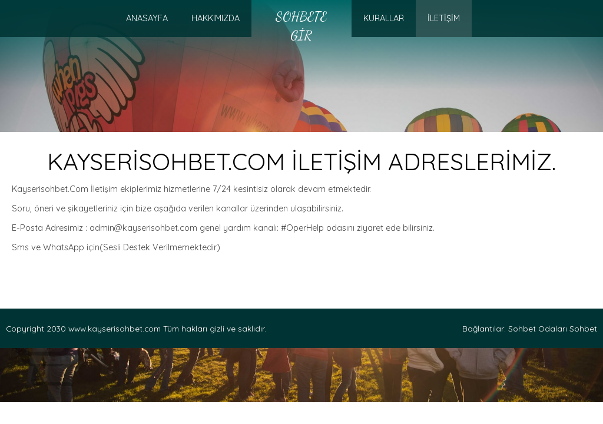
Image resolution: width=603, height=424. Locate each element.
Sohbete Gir (301, 25)
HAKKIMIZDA (215, 18)
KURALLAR (383, 18)
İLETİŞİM (444, 18)
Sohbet (583, 328)
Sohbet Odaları (537, 328)
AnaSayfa (147, 18)
